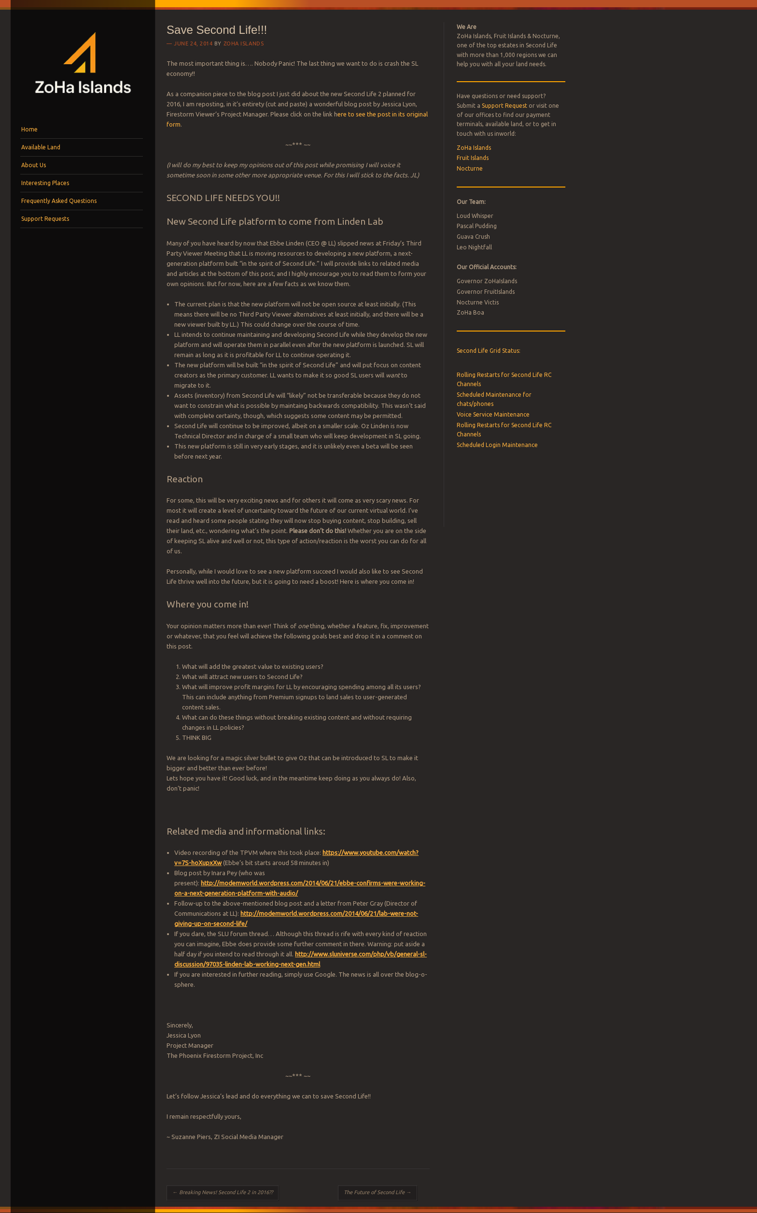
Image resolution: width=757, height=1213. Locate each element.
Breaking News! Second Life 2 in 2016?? (222, 1192)
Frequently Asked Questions (59, 201)
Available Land (40, 147)
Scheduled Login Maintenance (497, 445)
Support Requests (45, 219)
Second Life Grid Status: (488, 350)
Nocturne (470, 168)
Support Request (504, 105)
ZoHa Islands (244, 43)
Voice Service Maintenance (493, 414)
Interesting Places (45, 183)
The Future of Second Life (377, 1192)
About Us (33, 165)
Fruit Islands (473, 158)
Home (29, 129)
